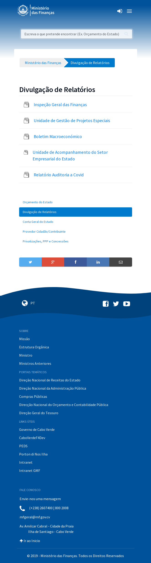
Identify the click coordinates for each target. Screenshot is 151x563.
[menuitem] (75, 202)
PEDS (23, 446)
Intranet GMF (29, 470)
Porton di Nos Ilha (33, 454)
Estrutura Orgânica (34, 347)
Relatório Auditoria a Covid (59, 174)
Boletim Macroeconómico (58, 136)
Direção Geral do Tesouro (38, 413)
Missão (24, 339)
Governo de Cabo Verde (37, 429)
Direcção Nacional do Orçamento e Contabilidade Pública (63, 404)
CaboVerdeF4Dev (32, 437)
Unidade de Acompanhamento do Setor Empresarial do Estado (70, 155)
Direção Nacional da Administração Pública (52, 388)
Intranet (26, 462)
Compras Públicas (33, 396)
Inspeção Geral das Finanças (60, 104)
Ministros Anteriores (35, 363)
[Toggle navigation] (62, 11)
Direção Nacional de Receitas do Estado (49, 380)
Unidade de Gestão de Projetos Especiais (72, 120)
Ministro (25, 355)
